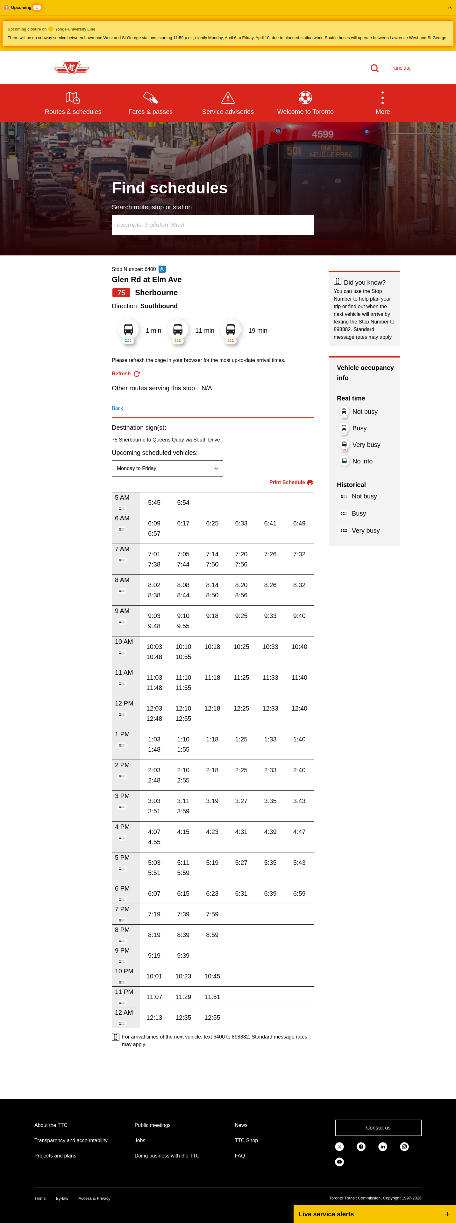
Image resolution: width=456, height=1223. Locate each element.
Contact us (378, 1127)
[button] (228, 25)
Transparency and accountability (71, 1140)
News (241, 1125)
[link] (339, 1146)
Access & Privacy (94, 1198)
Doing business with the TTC (167, 1155)
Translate (399, 68)
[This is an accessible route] (162, 269)
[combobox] (213, 225)
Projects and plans (55, 1155)
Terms (40, 1198)
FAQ (240, 1155)
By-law (62, 1198)
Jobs (140, 1140)
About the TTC (51, 1125)
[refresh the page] (126, 374)
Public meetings (153, 1125)
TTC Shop (246, 1140)
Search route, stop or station (152, 207)
